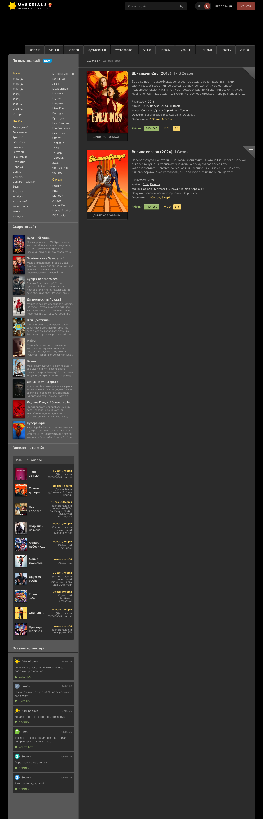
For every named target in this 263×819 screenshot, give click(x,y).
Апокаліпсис (20, 132)
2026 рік (18, 79)
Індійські (206, 50)
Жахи (55, 162)
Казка (16, 211)
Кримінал (171, 110)
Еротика (18, 191)
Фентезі (57, 172)
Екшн (16, 186)
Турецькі (185, 50)
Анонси (245, 50)
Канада (155, 184)
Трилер (185, 110)
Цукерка (23, 676)
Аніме (147, 50)
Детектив (19, 162)
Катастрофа (21, 206)
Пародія (57, 113)
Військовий (20, 157)
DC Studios (59, 215)
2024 (166, 151)
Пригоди (58, 118)
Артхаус (18, 137)
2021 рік (18, 104)
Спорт (56, 138)
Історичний (20, 201)
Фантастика (60, 167)
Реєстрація (224, 6)
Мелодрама (60, 88)
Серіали (73, 50)
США (146, 106)
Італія (177, 106)
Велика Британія (161, 106)
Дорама (18, 167)
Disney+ (57, 195)
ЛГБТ (55, 83)
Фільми (54, 50)
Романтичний (61, 128)
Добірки (226, 50)
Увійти (246, 6)
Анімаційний (21, 127)
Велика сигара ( (147, 151)
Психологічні (61, 123)
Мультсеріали (124, 50)
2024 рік (18, 89)
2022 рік (18, 99)
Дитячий (18, 176)
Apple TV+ (199, 189)
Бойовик (18, 147)
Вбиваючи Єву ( (146, 73)
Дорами (165, 50)
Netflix (56, 186)
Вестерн (18, 152)
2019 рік (18, 114)
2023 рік (18, 94)
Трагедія (58, 143)
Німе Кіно (58, 108)
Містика (57, 93)
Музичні (57, 98)
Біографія (160, 189)
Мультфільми (97, 50)
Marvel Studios (62, 210)
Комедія (18, 216)
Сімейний (58, 133)
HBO (55, 190)
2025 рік (18, 84)
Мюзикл (57, 103)
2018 (165, 73)
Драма (158, 110)
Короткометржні (63, 74)
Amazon (57, 200)
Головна (35, 50)
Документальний (24, 181)
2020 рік (18, 109)
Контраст (24, 747)
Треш (55, 148)
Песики (22, 722)
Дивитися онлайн (107, 137)
